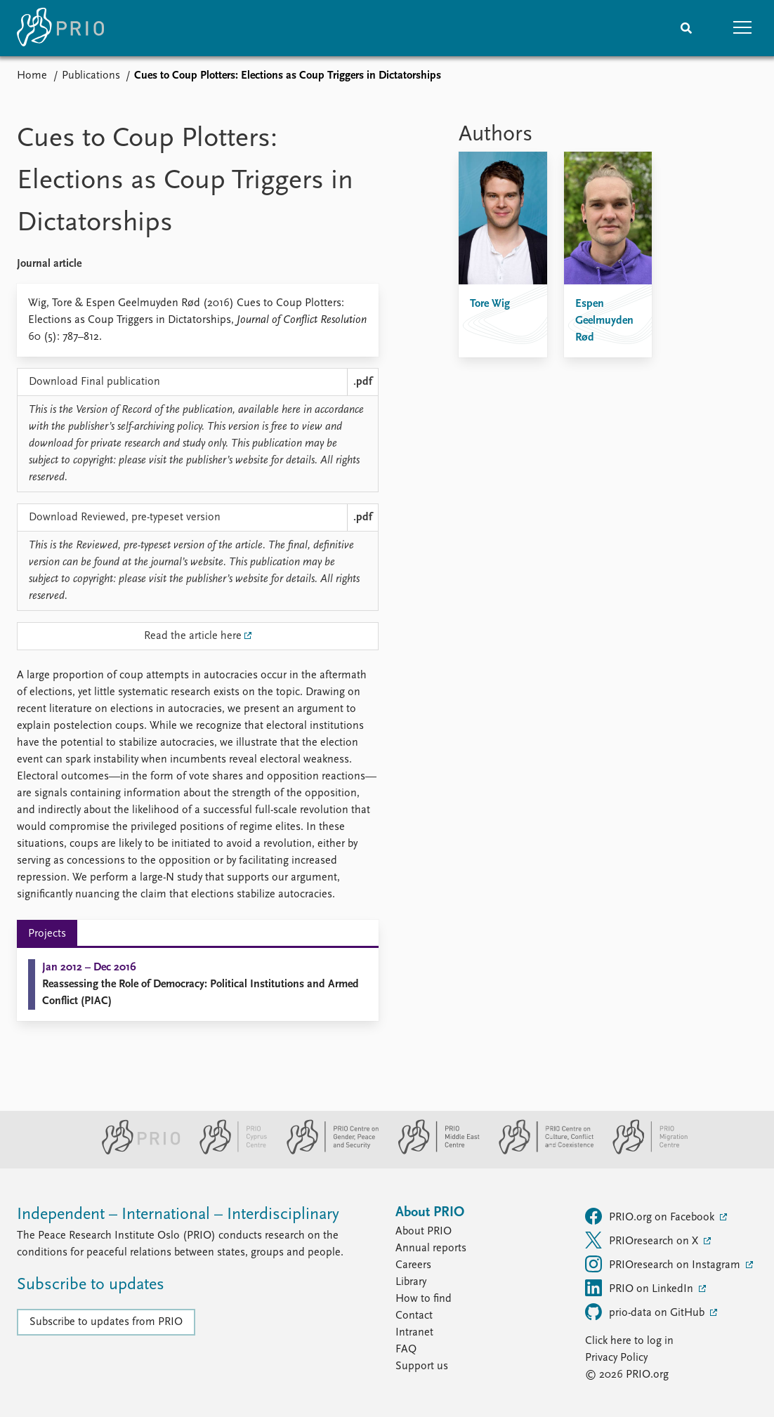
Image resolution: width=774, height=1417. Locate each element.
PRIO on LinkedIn (640, 1287)
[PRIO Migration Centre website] (642, 1151)
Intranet (414, 1332)
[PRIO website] (135, 1151)
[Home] (60, 28)
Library (410, 1282)
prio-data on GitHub (646, 1311)
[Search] (686, 28)
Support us (421, 1366)
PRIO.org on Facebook (651, 1216)
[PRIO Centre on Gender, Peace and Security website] (327, 1151)
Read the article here (193, 636)
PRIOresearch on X (643, 1240)
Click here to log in (629, 1341)
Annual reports (430, 1248)
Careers (413, 1265)
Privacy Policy (616, 1358)
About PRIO (423, 1231)
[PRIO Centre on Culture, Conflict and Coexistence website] (540, 1151)
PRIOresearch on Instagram (664, 1263)
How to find (423, 1299)
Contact (414, 1316)
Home (32, 75)
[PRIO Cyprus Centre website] (227, 1151)
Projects (47, 934)
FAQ (405, 1349)
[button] (742, 28)
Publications (91, 75)
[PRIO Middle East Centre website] (433, 1151)
